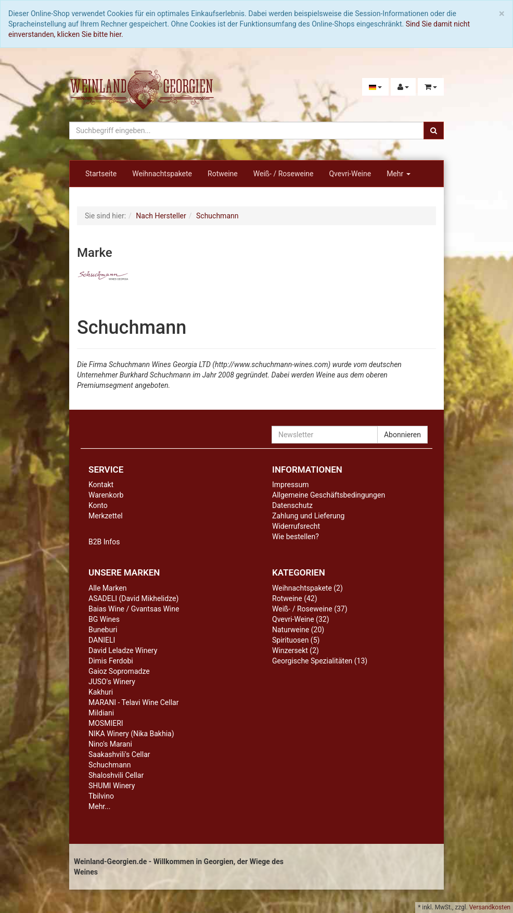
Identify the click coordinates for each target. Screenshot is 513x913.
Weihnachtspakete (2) (307, 588)
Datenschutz (292, 505)
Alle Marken (107, 588)
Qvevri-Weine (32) (300, 619)
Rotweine (223, 173)
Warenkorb (105, 495)
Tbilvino (101, 796)
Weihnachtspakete (162, 173)
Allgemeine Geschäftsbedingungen (328, 495)
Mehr (399, 173)
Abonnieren (402, 435)
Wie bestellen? (295, 536)
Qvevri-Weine (350, 173)
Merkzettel (105, 516)
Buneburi (102, 629)
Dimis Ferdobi (110, 661)
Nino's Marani (110, 744)
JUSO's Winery (111, 681)
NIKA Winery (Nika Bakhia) (131, 733)
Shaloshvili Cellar (116, 775)
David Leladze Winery (122, 650)
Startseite (101, 173)
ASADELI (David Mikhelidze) (133, 598)
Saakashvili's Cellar (119, 754)
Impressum (290, 484)
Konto (98, 505)
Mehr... (99, 806)
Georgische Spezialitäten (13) (319, 661)
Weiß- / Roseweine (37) (310, 609)
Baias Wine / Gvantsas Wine (133, 609)
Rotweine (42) (294, 598)
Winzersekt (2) (295, 650)
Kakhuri (100, 692)
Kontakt (100, 484)
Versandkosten (489, 907)
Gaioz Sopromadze (119, 671)
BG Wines (104, 619)
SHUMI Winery (111, 785)
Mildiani (101, 713)
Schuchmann (109, 765)
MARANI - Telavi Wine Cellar (133, 702)
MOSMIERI (105, 723)
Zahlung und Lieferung (308, 516)
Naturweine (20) (298, 629)
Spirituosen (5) (295, 640)
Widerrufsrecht (296, 526)
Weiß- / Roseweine (283, 173)
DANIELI (101, 640)
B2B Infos (104, 542)
